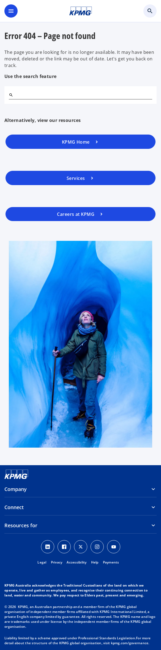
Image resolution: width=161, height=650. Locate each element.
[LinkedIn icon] (47, 546)
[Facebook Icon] (64, 546)
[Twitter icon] (80, 546)
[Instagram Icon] (97, 546)
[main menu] (11, 11)
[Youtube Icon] (113, 546)
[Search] (11, 95)
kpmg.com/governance (130, 643)
